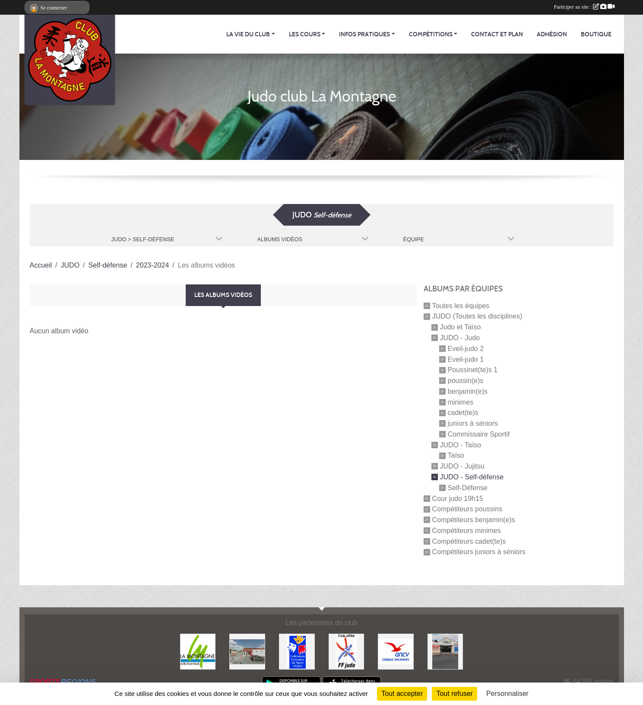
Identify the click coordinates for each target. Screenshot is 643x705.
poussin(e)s (466, 380)
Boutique (596, 34)
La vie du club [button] (248, 34)
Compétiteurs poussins (467, 509)
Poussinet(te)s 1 (473, 369)
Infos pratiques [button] (364, 34)
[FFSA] (297, 651)
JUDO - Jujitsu (462, 466)
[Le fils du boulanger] (247, 651)
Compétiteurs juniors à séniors (479, 551)
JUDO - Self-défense (472, 477)
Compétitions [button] (431, 34)
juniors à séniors (473, 423)
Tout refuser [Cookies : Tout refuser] (454, 693)
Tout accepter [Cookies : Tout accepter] (402, 693)
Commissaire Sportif (479, 434)
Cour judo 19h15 (457, 498)
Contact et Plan (497, 34)
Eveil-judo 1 (466, 359)
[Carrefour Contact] (445, 651)
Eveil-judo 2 (466, 348)
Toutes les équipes (461, 305)
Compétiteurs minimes (466, 530)
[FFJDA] (346, 651)
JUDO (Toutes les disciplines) (477, 316)
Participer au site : (584, 7)
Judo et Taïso (460, 327)
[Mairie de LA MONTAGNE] (198, 651)
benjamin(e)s (468, 391)
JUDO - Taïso (460, 444)
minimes (461, 401)
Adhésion (552, 34)
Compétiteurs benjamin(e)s (473, 519)
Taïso (456, 455)
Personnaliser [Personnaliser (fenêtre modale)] (507, 693)
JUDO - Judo (460, 337)
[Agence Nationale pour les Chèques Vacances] (396, 651)
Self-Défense (468, 487)
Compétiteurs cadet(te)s (469, 541)
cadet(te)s (463, 412)
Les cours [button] (304, 34)
